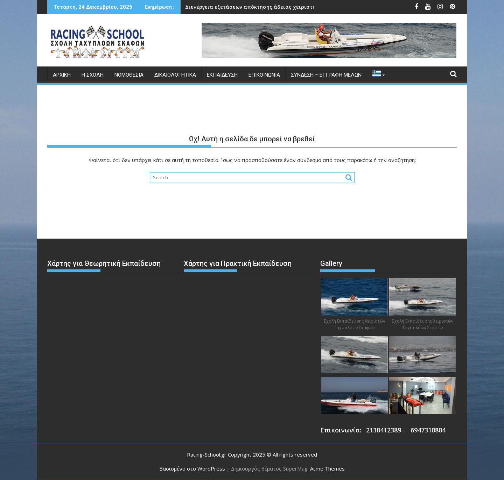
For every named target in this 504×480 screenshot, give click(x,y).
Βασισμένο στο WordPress (192, 468)
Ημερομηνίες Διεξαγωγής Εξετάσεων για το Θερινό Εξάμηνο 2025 (282, 6)
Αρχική (62, 75)
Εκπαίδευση (222, 75)
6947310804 (428, 430)
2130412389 (383, 430)
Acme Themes (327, 468)
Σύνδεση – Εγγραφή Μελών (326, 75)
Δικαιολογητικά (175, 75)
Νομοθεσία (129, 75)
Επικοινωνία (264, 75)
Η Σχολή (93, 75)
